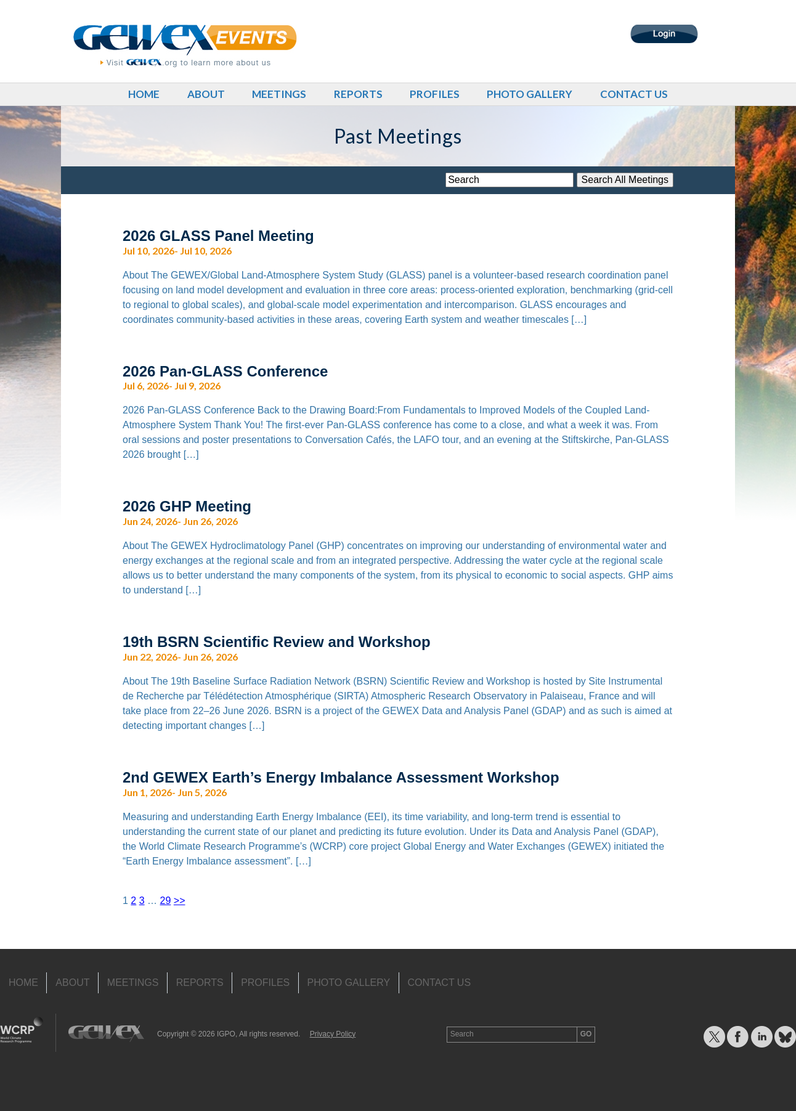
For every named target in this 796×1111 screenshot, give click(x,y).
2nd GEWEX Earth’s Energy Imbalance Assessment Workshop (341, 777)
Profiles (435, 93)
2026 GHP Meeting (187, 506)
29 (165, 900)
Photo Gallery (529, 93)
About (206, 93)
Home (144, 93)
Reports (358, 93)
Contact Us (634, 93)
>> (179, 900)
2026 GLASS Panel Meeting (218, 235)
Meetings (279, 93)
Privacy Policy (333, 1034)
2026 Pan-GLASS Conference (225, 371)
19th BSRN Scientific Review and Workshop (277, 641)
